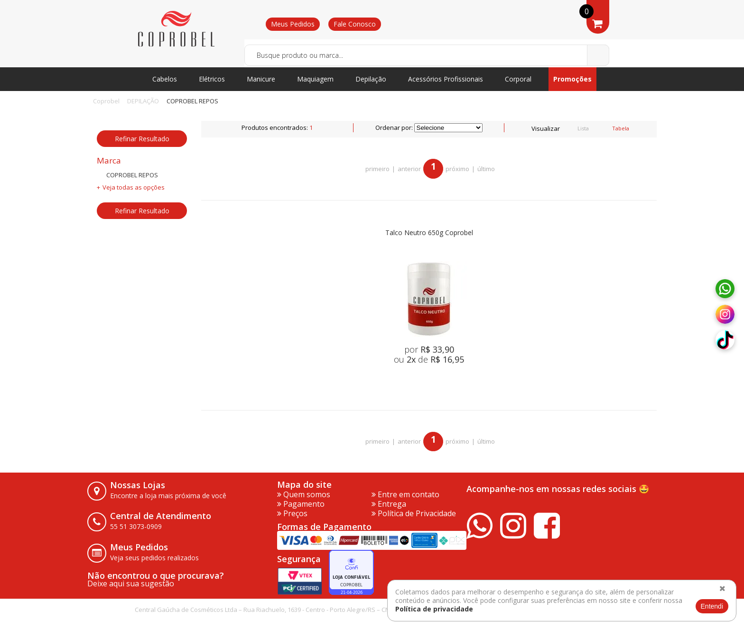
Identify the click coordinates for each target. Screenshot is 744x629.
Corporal (518, 78)
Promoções (572, 78)
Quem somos (303, 494)
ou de (429, 359)
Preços (292, 513)
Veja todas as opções (133, 187)
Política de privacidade (434, 608)
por (429, 349)
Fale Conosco (355, 23)
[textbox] (426, 55)
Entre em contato (405, 494)
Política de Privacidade (414, 513)
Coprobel (106, 101)
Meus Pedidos (293, 23)
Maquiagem (315, 78)
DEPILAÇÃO (143, 101)
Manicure (261, 78)
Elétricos (212, 78)
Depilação (370, 78)
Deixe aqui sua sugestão (130, 583)
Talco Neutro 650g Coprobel (429, 233)
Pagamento (301, 504)
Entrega (389, 504)
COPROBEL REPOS (192, 101)
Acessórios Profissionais (445, 78)
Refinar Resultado (142, 138)
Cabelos (164, 78)
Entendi (712, 606)
